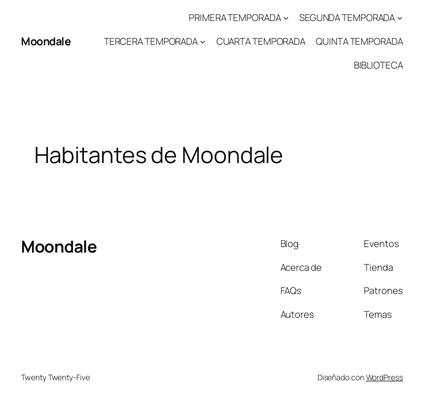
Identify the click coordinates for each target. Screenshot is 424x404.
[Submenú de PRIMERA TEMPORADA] (286, 17)
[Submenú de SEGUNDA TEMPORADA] (399, 17)
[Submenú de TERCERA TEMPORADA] (202, 41)
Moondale (46, 41)
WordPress (384, 377)
